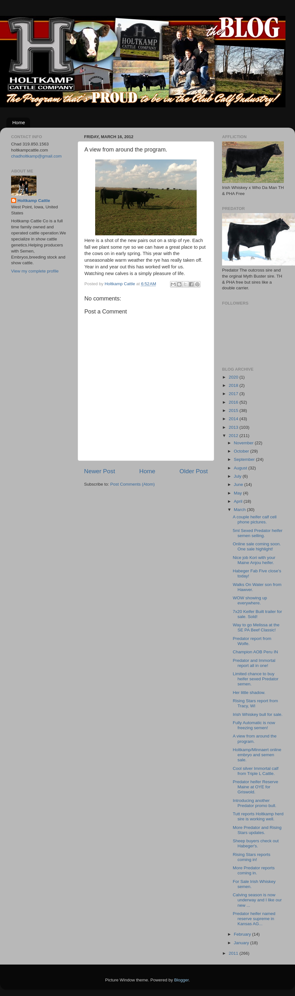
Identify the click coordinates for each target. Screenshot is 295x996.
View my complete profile (35, 271)
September (245, 459)
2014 (234, 418)
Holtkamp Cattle (33, 200)
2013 (234, 427)
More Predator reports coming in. (254, 870)
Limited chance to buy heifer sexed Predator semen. (256, 678)
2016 (234, 402)
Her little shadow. (249, 692)
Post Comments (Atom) (132, 484)
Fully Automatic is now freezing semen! (254, 725)
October (242, 451)
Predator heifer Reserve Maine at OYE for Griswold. (255, 786)
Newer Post (99, 471)
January (242, 942)
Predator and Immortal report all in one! (254, 663)
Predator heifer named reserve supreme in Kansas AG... (254, 918)
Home (18, 122)
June (239, 484)
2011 (234, 953)
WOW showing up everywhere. (250, 600)
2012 (234, 435)
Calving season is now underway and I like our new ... (257, 899)
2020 (234, 377)
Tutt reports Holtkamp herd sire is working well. (258, 816)
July (238, 476)
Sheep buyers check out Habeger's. (256, 843)
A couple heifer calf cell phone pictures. (255, 519)
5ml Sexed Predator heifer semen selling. (258, 533)
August (241, 468)
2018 (234, 385)
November (244, 443)
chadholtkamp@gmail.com (36, 156)
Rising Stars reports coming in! (252, 857)
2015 (234, 410)
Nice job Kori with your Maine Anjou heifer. (254, 560)
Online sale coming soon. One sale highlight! (257, 546)
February (243, 934)
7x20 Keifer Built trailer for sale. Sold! (257, 614)
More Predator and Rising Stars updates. (257, 830)
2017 (234, 393)
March (240, 509)
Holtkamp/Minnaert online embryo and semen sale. (257, 754)
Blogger (181, 980)
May (238, 493)
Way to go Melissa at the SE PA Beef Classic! (256, 627)
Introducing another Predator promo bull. (254, 803)
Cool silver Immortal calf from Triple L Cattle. (256, 771)
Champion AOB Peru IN (255, 651)
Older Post (194, 471)
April (239, 501)
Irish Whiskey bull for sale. (258, 714)
